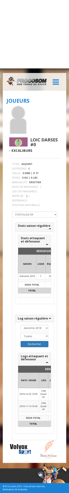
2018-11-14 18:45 (29, 406)
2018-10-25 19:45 (29, 394)
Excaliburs (21, 150)
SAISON (27, 263)
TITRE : (16, 164)
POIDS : (16, 177)
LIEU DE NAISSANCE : (25, 191)
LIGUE (41, 263)
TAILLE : (17, 173)
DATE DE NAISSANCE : (25, 186)
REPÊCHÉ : (18, 196)
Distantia (22, 489)
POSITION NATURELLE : (26, 205)
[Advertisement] (34, 34)
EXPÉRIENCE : (20, 200)
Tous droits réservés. (34, 486)
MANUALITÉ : (20, 182)
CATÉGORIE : (19, 168)
